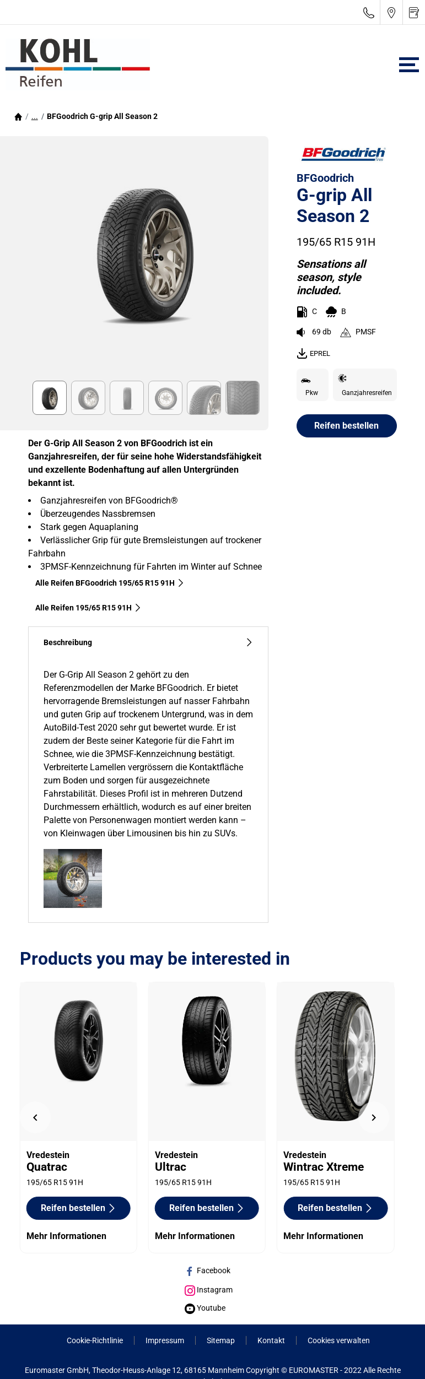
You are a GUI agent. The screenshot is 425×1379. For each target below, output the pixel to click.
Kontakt (271, 1340)
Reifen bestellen (346, 425)
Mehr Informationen (66, 1236)
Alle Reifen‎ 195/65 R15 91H (88, 607)
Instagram (209, 1289)
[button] (34, 116)
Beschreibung (149, 642)
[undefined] (35, 1117)
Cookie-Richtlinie (95, 1340)
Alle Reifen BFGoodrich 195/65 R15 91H (110, 582)
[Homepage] (18, 116)
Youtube (205, 1308)
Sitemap (221, 1340)
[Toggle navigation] (409, 64)
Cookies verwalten (339, 1340)
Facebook (207, 1270)
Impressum (165, 1340)
